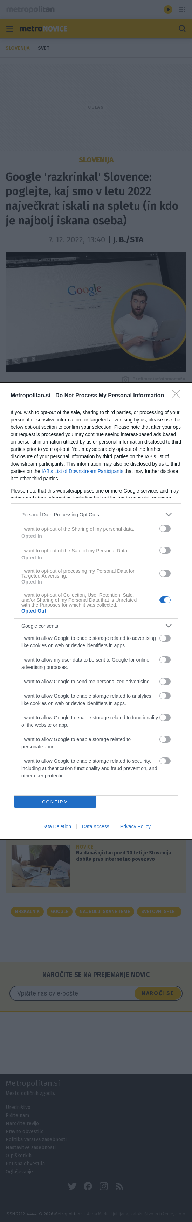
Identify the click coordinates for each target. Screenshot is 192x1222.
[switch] (165, 528)
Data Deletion (56, 826)
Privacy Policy (135, 826)
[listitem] (96, 514)
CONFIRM (55, 801)
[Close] (178, 396)
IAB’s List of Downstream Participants (82, 471)
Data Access (95, 826)
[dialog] (96, 611)
